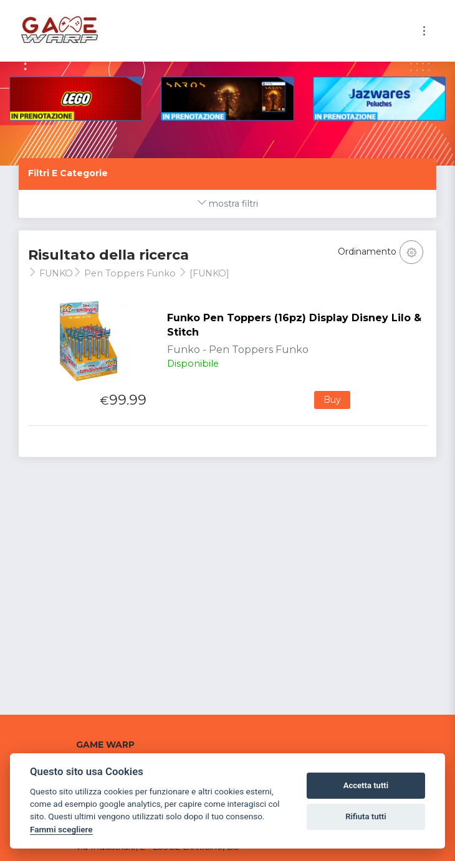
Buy (332, 399)
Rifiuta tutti (365, 816)
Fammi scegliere (61, 829)
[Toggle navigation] (424, 30)
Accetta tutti (366, 785)
